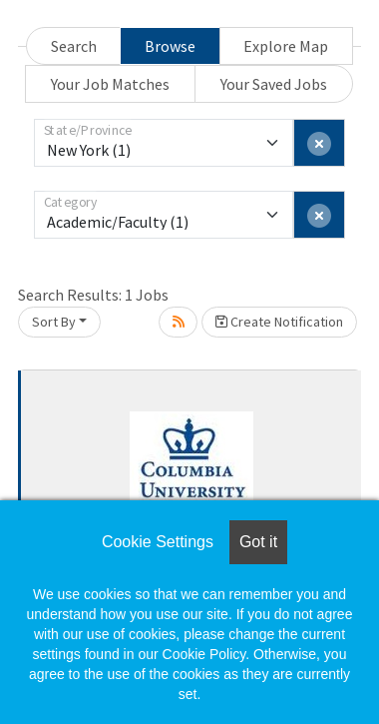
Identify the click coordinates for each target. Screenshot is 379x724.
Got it (258, 541)
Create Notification (279, 322)
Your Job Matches (110, 84)
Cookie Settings (157, 541)
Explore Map (285, 46)
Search (74, 46)
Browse (170, 46)
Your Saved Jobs (273, 84)
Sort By (54, 322)
